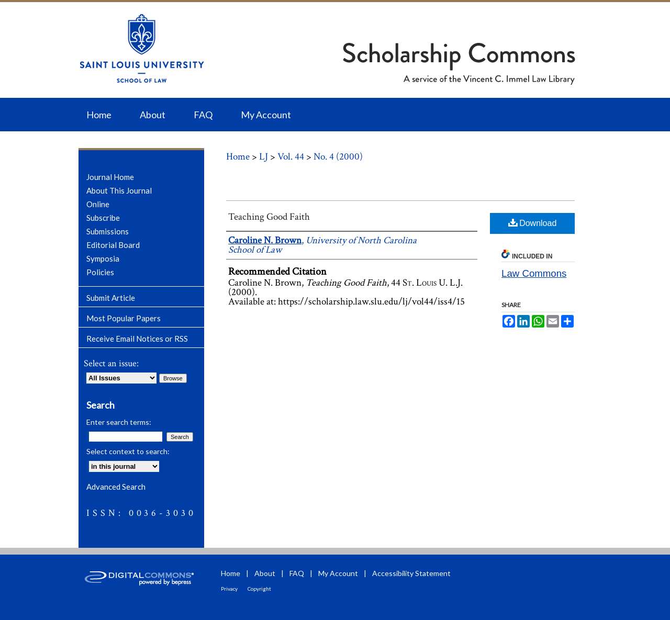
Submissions (107, 231)
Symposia (102, 258)
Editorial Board (113, 245)
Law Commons (533, 273)
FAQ (296, 573)
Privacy (229, 588)
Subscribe (103, 217)
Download (532, 223)
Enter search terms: (118, 422)
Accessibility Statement (411, 573)
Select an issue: (111, 363)
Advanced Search (116, 486)
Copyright (259, 588)
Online (97, 204)
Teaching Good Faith (269, 216)
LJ (263, 156)
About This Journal (119, 190)
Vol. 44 (290, 156)
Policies (100, 272)
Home (238, 156)
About (264, 573)
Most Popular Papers (123, 318)
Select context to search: (128, 451)
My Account (338, 573)
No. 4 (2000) (338, 156)
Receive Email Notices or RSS (137, 338)
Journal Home (110, 177)
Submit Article (110, 297)
